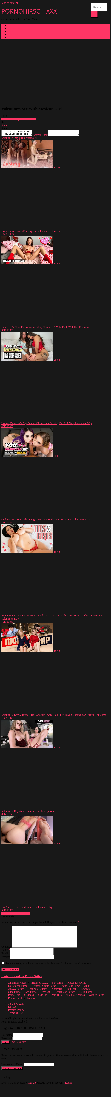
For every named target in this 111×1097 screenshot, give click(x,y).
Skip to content (9, 2)
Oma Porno (14, 996)
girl (20, 138)
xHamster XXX (39, 987)
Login (5, 1047)
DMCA (12, 1011)
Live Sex (45, 996)
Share (4, 125)
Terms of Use (15, 1017)
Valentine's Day (9, 138)
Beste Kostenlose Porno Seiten (21, 981)
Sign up (31, 1087)
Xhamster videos (17, 987)
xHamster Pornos (75, 1000)
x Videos (29, 1000)
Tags (10, 31)
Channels (13, 34)
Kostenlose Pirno (76, 987)
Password (6, 1043)
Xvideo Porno (96, 1000)
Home (11, 25)
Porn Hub (56, 1000)
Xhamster (57, 993)
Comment (6, 951)
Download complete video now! (18, 119)
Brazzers (85, 993)
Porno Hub (14, 1000)
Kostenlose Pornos (65, 996)
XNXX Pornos (16, 993)
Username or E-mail (12, 1069)
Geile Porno (85, 996)
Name (5, 954)
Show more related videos (15, 914)
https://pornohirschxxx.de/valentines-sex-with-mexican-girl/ (18, 133)
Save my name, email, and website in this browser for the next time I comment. (48, 968)
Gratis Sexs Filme (70, 990)
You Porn (71, 993)
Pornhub (31, 1003)
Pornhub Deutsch (38, 993)
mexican (28, 138)
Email (5, 958)
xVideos (42, 1000)
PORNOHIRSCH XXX (29, 11)
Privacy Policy (16, 1014)
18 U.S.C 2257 (16, 1008)
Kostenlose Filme (17, 990)
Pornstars (13, 37)
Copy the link (43, 135)
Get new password (12, 1073)
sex (35, 138)
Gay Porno (31, 996)
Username (6, 1039)
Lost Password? (19, 1046)
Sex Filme (57, 987)
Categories (14, 28)
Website (5, 962)
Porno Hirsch (15, 1003)
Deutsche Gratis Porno (43, 990)
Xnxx (87, 990)
